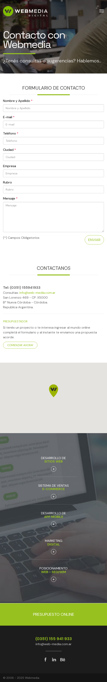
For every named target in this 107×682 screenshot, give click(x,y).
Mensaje (10, 198)
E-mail (9, 117)
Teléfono (10, 133)
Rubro (7, 182)
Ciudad (9, 150)
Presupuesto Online (53, 614)
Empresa (9, 166)
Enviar (94, 239)
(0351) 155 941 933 (53, 638)
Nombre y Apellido (18, 101)
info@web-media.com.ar (37, 293)
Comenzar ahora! (20, 345)
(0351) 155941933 (25, 287)
